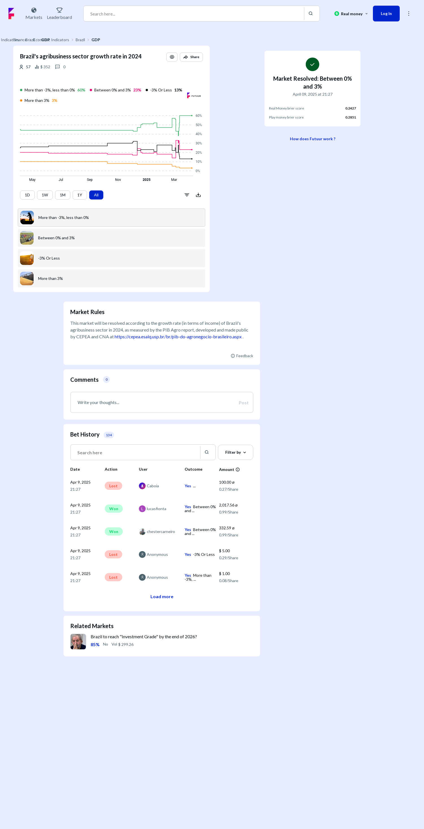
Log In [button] (386, 13)
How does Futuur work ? (312, 138)
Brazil (130, 39)
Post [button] (244, 402)
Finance (70, 39)
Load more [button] (161, 596)
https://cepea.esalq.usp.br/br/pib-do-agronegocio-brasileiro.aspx (178, 336)
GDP (146, 39)
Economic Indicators (101, 39)
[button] (222, 62)
